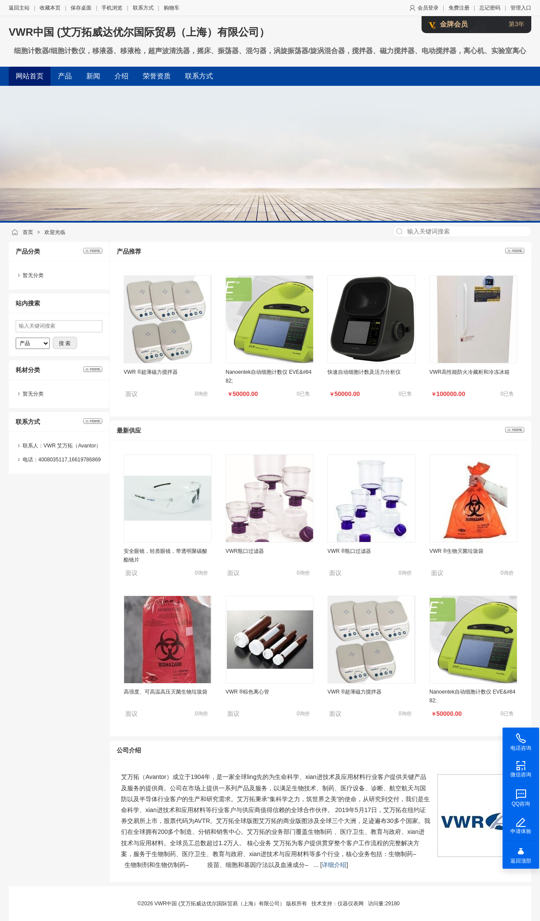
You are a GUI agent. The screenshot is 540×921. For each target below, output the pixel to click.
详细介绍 (334, 864)
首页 (28, 232)
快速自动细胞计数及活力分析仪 (364, 372)
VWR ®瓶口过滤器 (349, 551)
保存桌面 (81, 8)
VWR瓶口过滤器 (245, 551)
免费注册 (459, 8)
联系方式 (143, 8)
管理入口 (520, 8)
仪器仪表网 (351, 904)
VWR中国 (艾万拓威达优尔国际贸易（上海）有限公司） (139, 32)
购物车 (171, 8)
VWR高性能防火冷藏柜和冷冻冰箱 (469, 372)
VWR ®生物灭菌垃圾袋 (456, 551)
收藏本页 (50, 8)
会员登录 (428, 8)
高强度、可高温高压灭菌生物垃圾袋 (165, 692)
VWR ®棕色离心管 (247, 692)
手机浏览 (111, 8)
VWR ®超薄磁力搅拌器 (151, 372)
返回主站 (19, 8)
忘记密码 (489, 8)
